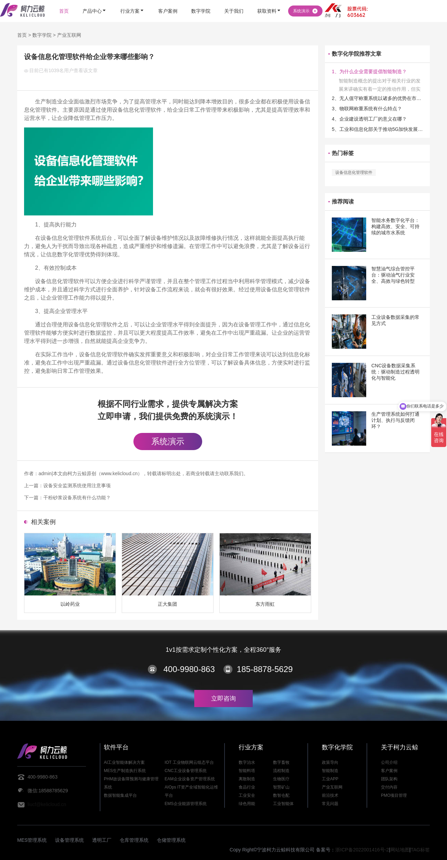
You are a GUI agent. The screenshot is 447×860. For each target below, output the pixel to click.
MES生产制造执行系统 (125, 770)
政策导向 (330, 762)
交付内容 (389, 787)
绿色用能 (247, 803)
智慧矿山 (281, 787)
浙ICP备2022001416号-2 (362, 849)
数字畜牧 (281, 762)
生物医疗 (281, 779)
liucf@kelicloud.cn (47, 804)
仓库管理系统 (134, 840)
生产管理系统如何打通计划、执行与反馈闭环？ (395, 420)
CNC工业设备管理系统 (186, 770)
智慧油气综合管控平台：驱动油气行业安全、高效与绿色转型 (393, 275)
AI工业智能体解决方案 (124, 762)
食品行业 (247, 787)
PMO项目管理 (394, 795)
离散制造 (247, 779)
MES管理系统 (32, 840)
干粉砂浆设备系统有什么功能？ (77, 497)
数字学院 (42, 35)
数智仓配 (281, 795)
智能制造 (330, 770)
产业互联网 (69, 35)
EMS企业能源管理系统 (186, 803)
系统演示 (167, 441)
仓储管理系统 (171, 840)
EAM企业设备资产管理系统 (190, 779)
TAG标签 (420, 849)
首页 (22, 35)
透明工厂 (101, 840)
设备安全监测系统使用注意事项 (77, 485)
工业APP (330, 779)
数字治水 (247, 762)
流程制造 (281, 770)
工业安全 (247, 795)
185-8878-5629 (265, 669)
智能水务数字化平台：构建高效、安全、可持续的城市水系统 (395, 226)
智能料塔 (247, 770)
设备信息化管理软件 (353, 172)
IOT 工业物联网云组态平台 (189, 762)
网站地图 (400, 849)
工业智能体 (283, 803)
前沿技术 (330, 795)
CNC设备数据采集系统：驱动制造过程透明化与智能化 (395, 372)
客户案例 (389, 770)
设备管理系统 (69, 840)
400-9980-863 (189, 669)
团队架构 (389, 779)
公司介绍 (389, 762)
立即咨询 (223, 698)
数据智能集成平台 (120, 795)
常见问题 (330, 803)
